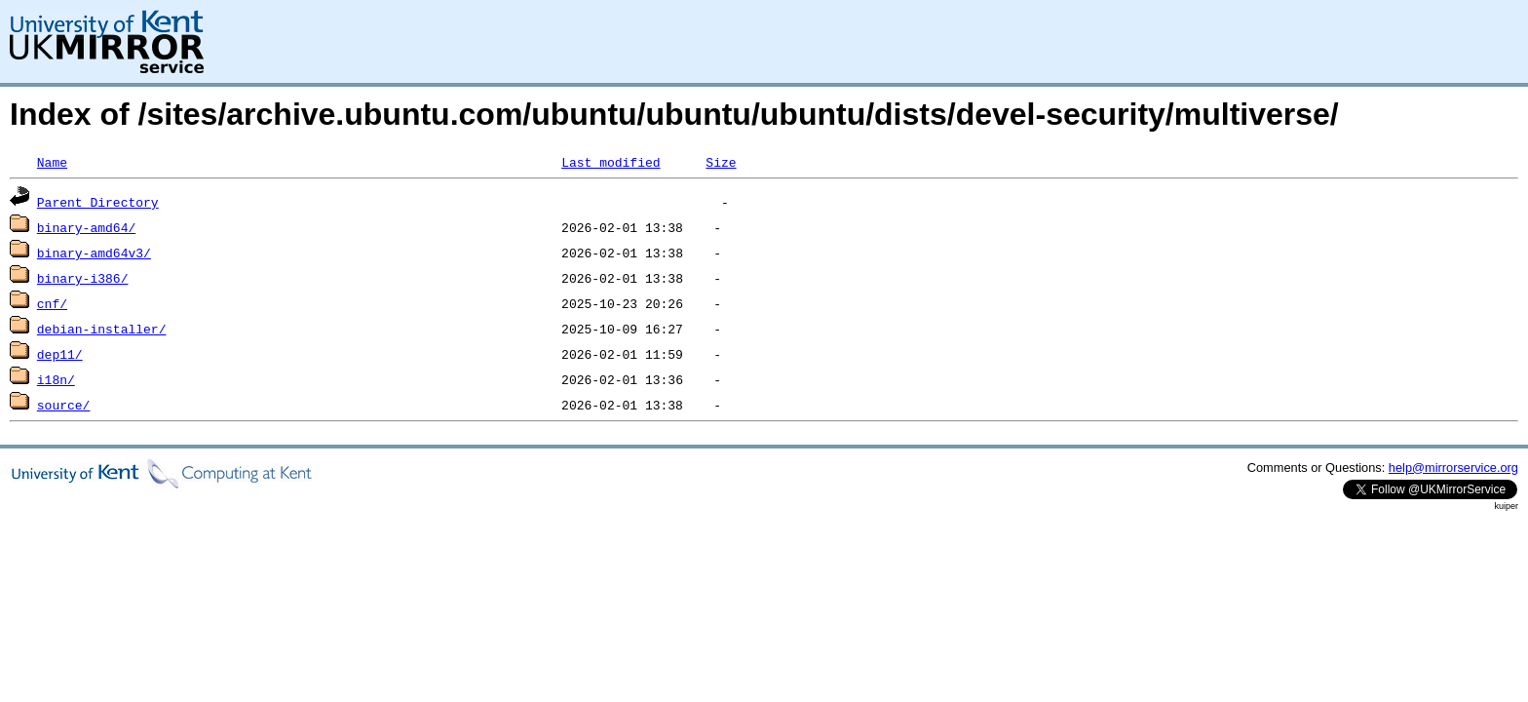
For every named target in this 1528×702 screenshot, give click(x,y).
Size (721, 162)
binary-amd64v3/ (94, 252)
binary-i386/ (83, 278)
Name (52, 162)
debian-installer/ (102, 328)
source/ (64, 404)
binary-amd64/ (86, 227)
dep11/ (60, 354)
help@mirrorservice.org (1453, 467)
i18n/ (56, 379)
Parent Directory (98, 202)
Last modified (610, 162)
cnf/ (52, 303)
